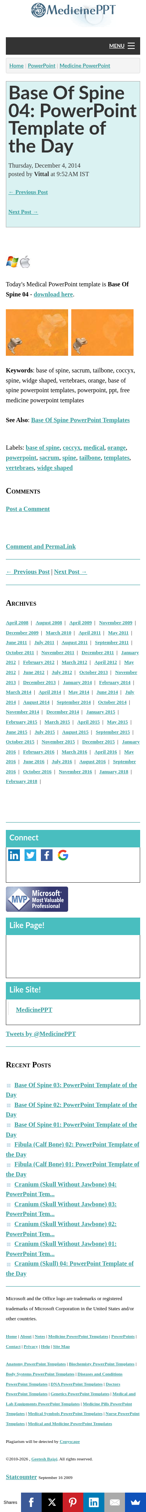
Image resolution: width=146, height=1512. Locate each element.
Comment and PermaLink (41, 546)
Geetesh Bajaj (44, 1459)
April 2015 (88, 722)
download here (53, 294)
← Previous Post (28, 192)
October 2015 (20, 742)
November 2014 (22, 712)
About (26, 1336)
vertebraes (20, 467)
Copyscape (70, 1441)
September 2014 (74, 702)
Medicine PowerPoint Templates (78, 1336)
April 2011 (90, 633)
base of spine (43, 447)
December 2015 (98, 742)
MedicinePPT (34, 1009)
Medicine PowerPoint (85, 65)
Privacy (31, 1346)
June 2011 (16, 642)
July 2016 (62, 761)
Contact (13, 1346)
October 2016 (37, 771)
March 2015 (57, 722)
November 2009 (115, 622)
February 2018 (21, 781)
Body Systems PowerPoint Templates (40, 1374)
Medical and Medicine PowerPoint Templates (70, 1423)
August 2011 (75, 642)
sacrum (49, 457)
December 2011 (97, 652)
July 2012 (62, 672)
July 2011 (44, 642)
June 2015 (16, 732)
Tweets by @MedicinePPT (41, 1034)
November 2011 (57, 652)
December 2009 (22, 633)
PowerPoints (123, 1336)
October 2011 (20, 652)
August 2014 (36, 702)
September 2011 (112, 642)
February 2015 (21, 722)
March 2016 (74, 752)
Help (45, 1346)
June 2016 (33, 761)
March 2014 (19, 692)
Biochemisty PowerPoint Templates (101, 1363)
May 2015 (117, 722)
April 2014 (50, 692)
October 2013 (93, 672)
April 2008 (17, 622)
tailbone (89, 457)
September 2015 (113, 732)
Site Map (61, 1346)
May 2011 (118, 633)
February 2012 (39, 662)
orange (116, 447)
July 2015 (45, 732)
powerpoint (21, 457)
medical (94, 447)
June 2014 (107, 692)
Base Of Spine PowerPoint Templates (80, 420)
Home (16, 65)
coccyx (71, 447)
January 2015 (100, 712)
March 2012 (74, 662)
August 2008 (49, 622)
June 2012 (33, 672)
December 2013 (39, 682)
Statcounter (21, 1477)
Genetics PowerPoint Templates (80, 1393)
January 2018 (113, 771)
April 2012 (105, 662)
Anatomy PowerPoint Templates (36, 1363)
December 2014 (62, 712)
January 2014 (77, 682)
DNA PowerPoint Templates (77, 1384)
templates (117, 457)
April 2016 (105, 752)
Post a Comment (28, 509)
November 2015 (58, 742)
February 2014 (115, 682)
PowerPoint (41, 65)
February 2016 (39, 752)
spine (69, 457)
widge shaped (55, 467)
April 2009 (80, 622)
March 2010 (59, 633)
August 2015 (75, 732)
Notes (40, 1336)
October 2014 (112, 702)
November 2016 (75, 771)
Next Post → (24, 212)
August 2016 (92, 761)
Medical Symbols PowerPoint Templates (65, 1413)
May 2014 (79, 692)
